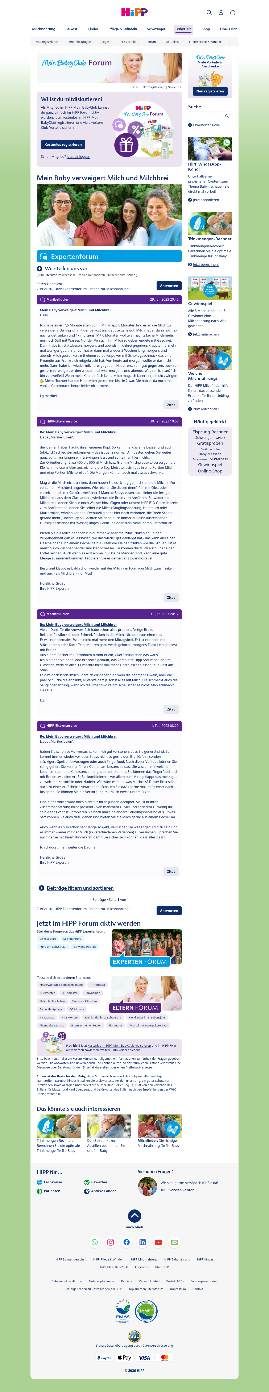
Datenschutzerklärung (66, 1281)
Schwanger (204, 437)
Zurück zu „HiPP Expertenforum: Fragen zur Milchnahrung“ (83, 289)
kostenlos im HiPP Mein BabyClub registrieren (119, 1045)
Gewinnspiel (210, 464)
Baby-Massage (210, 454)
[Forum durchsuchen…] (210, 116)
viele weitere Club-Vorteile (111, 1050)
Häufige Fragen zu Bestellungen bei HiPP (94, 1289)
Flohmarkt (115, 1025)
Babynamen (92, 993)
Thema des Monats (52, 1025)
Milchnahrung (72, 939)
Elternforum (53, 275)
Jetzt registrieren (153, 87)
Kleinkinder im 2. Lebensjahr (103, 1017)
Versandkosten (149, 1281)
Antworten (169, 285)
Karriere (126, 1281)
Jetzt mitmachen (206, 334)
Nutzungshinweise (102, 1281)
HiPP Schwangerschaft (70, 1259)
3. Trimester (70, 993)
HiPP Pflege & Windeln (108, 1259)
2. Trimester (47, 993)
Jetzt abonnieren (206, 199)
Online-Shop (210, 471)
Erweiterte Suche (206, 125)
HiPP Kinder (205, 1259)
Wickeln (220, 438)
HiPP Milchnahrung (144, 1259)
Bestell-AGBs (175, 1281)
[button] (209, 12)
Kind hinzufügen (80, 42)
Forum (151, 42)
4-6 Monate (47, 1017)
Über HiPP (162, 1267)
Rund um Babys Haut (53, 947)
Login (105, 42)
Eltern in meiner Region (86, 1025)
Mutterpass (219, 459)
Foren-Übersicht (49, 284)
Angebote (141, 1267)
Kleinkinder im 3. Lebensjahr (147, 1017)
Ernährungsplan (210, 449)
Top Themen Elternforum (146, 1289)
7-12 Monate (69, 1017)
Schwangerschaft (85, 947)
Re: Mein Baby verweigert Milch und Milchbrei (78, 432)
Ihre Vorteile (127, 42)
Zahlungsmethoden (204, 1281)
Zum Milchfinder (206, 409)
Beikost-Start (48, 939)
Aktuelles (172, 42)
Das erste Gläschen (84, 1001)
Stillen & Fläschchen (52, 1001)
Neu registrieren (47, 42)
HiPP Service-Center (177, 1190)
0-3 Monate (77, 1009)
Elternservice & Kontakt (205, 42)
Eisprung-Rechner (210, 432)
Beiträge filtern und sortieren (80, 888)
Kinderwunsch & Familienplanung (61, 985)
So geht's (174, 87)
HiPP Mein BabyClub (114, 1267)
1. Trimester (97, 985)
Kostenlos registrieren (63, 144)
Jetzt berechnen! (206, 264)
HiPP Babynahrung (177, 1259)
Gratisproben (210, 443)
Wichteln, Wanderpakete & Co (148, 1025)
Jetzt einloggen (78, 156)
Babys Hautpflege (51, 1009)
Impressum (178, 1289)
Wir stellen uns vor (66, 268)
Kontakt (198, 1289)
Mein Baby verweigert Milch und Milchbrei (75, 310)
